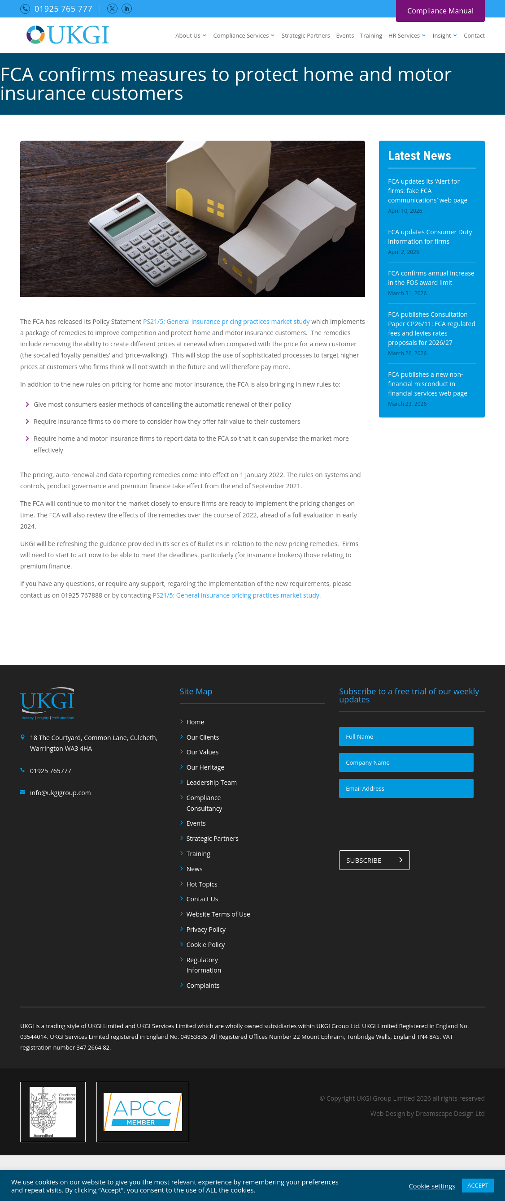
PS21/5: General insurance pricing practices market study (226, 321)
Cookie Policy (206, 944)
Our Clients (203, 737)
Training (371, 35)
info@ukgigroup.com (60, 792)
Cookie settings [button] (432, 1186)
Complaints (203, 985)
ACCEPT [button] (477, 1185)
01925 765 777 (63, 8)
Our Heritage (206, 767)
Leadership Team (212, 782)
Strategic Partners (306, 35)
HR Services (404, 35)
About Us (187, 35)
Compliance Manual (440, 11)
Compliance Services (241, 35)
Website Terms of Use (218, 914)
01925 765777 (50, 770)
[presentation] (407, 822)
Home (196, 722)
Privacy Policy (206, 929)
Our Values (203, 752)
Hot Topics (202, 884)
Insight (442, 35)
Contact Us (202, 899)
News (195, 869)
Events (345, 35)
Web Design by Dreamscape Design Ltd (427, 1113)
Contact (474, 35)
